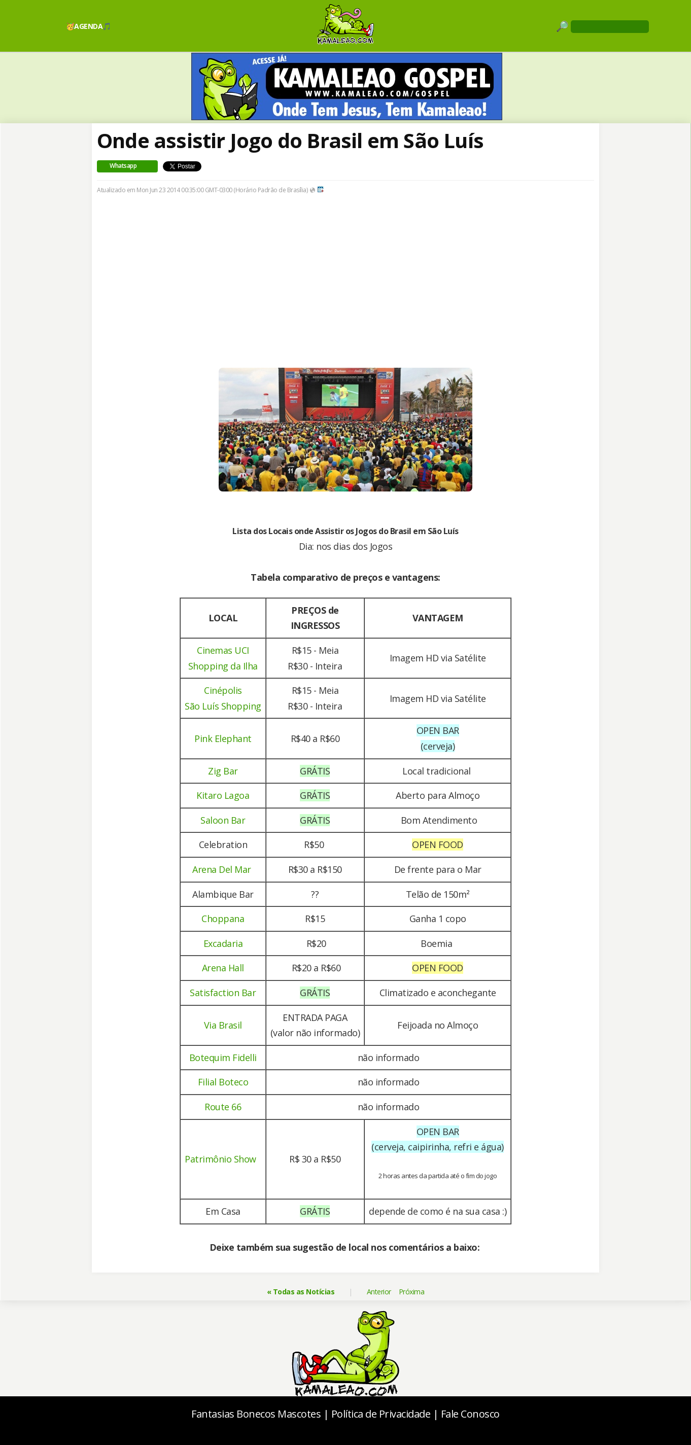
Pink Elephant (223, 738)
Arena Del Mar (221, 869)
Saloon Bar (222, 820)
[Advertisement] (345, 297)
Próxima (412, 1291)
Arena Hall (223, 968)
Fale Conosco (470, 1414)
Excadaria (223, 943)
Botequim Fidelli (223, 1057)
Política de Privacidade (381, 1414)
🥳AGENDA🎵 (88, 26)
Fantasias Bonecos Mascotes (256, 1414)
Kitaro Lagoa (222, 795)
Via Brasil (223, 1025)
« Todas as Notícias (301, 1291)
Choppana (222, 918)
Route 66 (222, 1107)
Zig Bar (223, 771)
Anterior (379, 1291)
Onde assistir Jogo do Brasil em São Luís (290, 140)
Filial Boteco (223, 1082)
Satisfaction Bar (223, 992)
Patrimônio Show (220, 1159)
